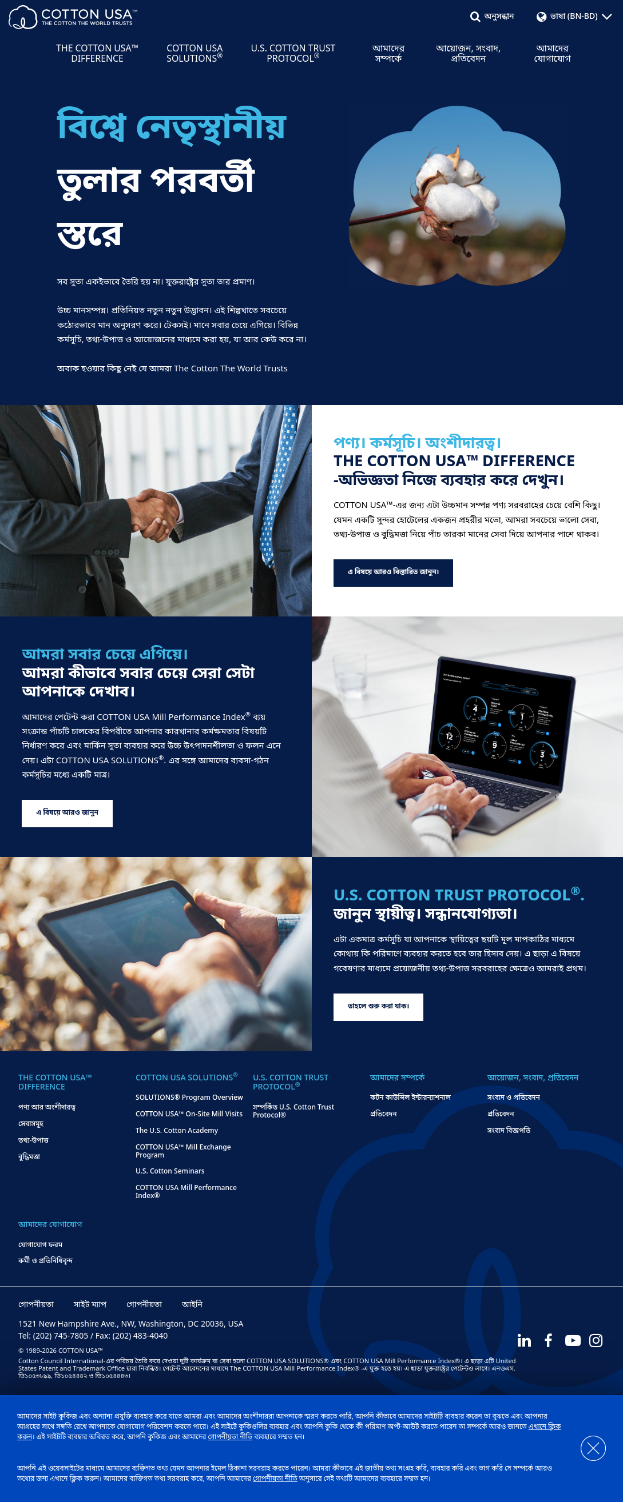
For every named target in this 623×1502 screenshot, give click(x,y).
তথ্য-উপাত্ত (33, 1141)
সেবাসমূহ (30, 1125)
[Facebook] (547, 1341)
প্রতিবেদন (383, 1115)
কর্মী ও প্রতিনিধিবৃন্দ (45, 1262)
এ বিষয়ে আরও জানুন (67, 813)
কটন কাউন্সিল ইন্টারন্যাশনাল (410, 1099)
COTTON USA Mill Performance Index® (186, 1193)
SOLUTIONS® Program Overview (189, 1099)
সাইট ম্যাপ (90, 1305)
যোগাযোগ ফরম (40, 1246)
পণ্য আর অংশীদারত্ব (47, 1108)
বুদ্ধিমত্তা (29, 1158)
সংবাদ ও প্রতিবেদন (513, 1099)
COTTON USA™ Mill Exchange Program (183, 1152)
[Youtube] (572, 1341)
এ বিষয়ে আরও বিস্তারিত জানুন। (393, 572)
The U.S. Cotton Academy (177, 1132)
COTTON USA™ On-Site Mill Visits (189, 1115)
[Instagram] (597, 1341)
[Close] (587, 1448)
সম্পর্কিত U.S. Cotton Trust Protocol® (293, 1112)
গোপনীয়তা (36, 1305)
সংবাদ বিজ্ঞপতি (508, 1132)
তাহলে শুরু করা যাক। (378, 1006)
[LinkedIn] (523, 1341)
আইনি (192, 1305)
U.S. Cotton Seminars (170, 1172)
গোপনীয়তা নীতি (230, 1437)
